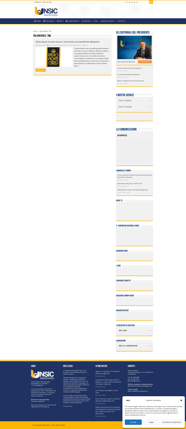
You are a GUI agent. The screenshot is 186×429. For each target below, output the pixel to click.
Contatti (121, 21)
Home (35, 31)
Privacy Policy (67, 406)
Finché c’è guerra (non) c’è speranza (129, 68)
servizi (86, 21)
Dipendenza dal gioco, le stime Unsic (129, 183)
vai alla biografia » (145, 61)
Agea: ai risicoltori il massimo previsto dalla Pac (107, 372)
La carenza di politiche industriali (128, 74)
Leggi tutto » (40, 70)
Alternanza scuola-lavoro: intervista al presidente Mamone (67, 41)
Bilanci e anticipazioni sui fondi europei (130, 81)
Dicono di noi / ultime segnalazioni (70, 45)
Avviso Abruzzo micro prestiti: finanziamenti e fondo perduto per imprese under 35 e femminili (107, 410)
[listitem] (141, 150)
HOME (37, 21)
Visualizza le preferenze (171, 422)
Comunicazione (106, 21)
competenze (72, 21)
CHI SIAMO (48, 21)
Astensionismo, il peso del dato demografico (132, 190)
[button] (181, 400)
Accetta (133, 422)
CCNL (96, 21)
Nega (151, 422)
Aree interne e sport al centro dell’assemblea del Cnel (107, 400)
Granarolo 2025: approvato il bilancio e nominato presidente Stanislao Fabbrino (108, 382)
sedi (59, 21)
